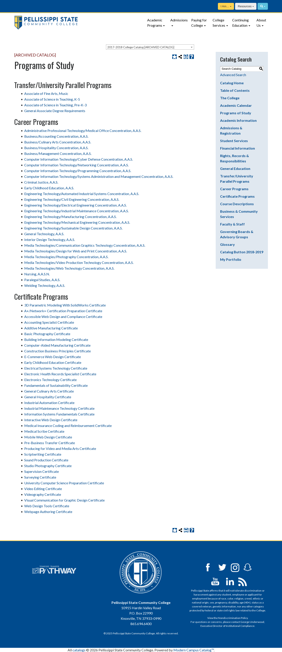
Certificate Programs (237, 196)
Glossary (227, 244)
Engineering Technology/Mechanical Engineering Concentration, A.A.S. (77, 222)
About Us (261, 22)
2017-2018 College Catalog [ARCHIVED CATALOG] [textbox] (140, 47)
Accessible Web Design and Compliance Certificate (63, 316)
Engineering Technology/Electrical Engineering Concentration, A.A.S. (75, 205)
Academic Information (238, 120)
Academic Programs (154, 22)
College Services (219, 22)
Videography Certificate (42, 494)
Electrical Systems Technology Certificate (55, 368)
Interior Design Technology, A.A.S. (49, 239)
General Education (235, 168)
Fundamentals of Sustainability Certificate (56, 385)
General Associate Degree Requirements (54, 111)
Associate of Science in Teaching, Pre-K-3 (55, 105)
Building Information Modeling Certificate (56, 339)
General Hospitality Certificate (47, 397)
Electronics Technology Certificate (50, 380)
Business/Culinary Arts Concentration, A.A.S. (57, 142)
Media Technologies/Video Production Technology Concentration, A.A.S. (79, 262)
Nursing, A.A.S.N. (37, 274)
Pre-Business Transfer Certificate (49, 443)
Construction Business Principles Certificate (57, 351)
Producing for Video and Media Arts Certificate (60, 448)
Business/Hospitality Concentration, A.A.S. (56, 148)
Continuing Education (240, 22)
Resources (245, 6)
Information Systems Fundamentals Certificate (59, 414)
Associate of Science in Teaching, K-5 (52, 99)
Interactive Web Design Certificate (50, 420)
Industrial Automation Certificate (49, 402)
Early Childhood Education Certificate (52, 362)
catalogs (78, 650)
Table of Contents (235, 90)
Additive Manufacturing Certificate (51, 328)
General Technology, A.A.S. (44, 234)
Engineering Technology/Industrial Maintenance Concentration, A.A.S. (76, 211)
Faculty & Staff (232, 224)
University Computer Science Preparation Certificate (64, 483)
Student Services (234, 141)
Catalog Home (232, 83)
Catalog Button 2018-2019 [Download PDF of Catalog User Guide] (241, 252)
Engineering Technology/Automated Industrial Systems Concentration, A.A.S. (81, 194)
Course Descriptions (237, 204)
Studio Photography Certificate (48, 466)
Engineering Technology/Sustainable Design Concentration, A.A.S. (73, 228)
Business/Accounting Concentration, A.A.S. (56, 136)
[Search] (263, 6)
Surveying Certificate (40, 477)
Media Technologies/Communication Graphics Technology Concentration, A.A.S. (84, 245)
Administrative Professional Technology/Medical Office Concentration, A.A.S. (82, 130)
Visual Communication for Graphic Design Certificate (64, 500)
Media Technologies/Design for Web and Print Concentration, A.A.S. (75, 251)
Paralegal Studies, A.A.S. (42, 280)
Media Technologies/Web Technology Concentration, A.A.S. (69, 268)
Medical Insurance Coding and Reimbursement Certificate (68, 425)
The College (229, 98)
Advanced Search (233, 75)
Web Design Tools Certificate (46, 506)
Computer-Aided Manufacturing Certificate (57, 345)
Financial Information (237, 148)
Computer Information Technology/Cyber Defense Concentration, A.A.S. (78, 159)
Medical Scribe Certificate (44, 431)
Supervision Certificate (41, 471)
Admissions (179, 20)
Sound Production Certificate (46, 460)
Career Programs (234, 189)
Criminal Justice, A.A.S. (41, 182)
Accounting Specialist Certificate (49, 322)
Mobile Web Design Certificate (48, 437)
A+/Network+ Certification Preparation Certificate (63, 311)
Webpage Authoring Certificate (48, 511)
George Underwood (252, 622)
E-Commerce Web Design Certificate (52, 357)
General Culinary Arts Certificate (49, 391)
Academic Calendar (236, 105)
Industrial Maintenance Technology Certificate (59, 408)
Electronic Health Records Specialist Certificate (60, 374)
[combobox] (150, 47)
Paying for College (199, 22)
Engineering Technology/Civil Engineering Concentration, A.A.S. (71, 199)
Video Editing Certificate (43, 489)
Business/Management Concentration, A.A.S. (57, 153)
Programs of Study (235, 113)
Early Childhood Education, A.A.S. (49, 188)
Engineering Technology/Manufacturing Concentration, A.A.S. (70, 216)
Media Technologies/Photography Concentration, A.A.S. (66, 257)
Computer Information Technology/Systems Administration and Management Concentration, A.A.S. (98, 176)
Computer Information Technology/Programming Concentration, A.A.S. (77, 171)
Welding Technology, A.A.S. (44, 285)
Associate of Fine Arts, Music (46, 93)
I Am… (225, 6)
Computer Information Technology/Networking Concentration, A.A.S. (76, 165)
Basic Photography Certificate (47, 334)
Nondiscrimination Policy (233, 618)
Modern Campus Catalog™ (193, 650)
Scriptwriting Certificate (42, 454)
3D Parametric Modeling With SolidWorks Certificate (65, 305)
